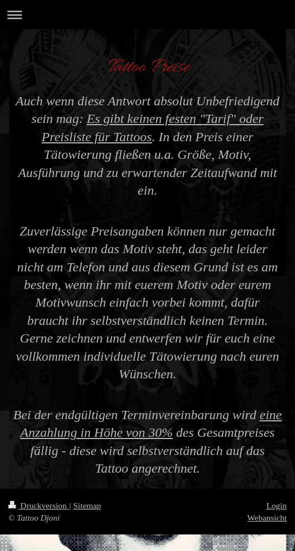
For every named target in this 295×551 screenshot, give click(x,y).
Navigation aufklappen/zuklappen (147, 14)
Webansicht (267, 517)
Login (276, 505)
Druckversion (38, 505)
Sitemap (87, 505)
